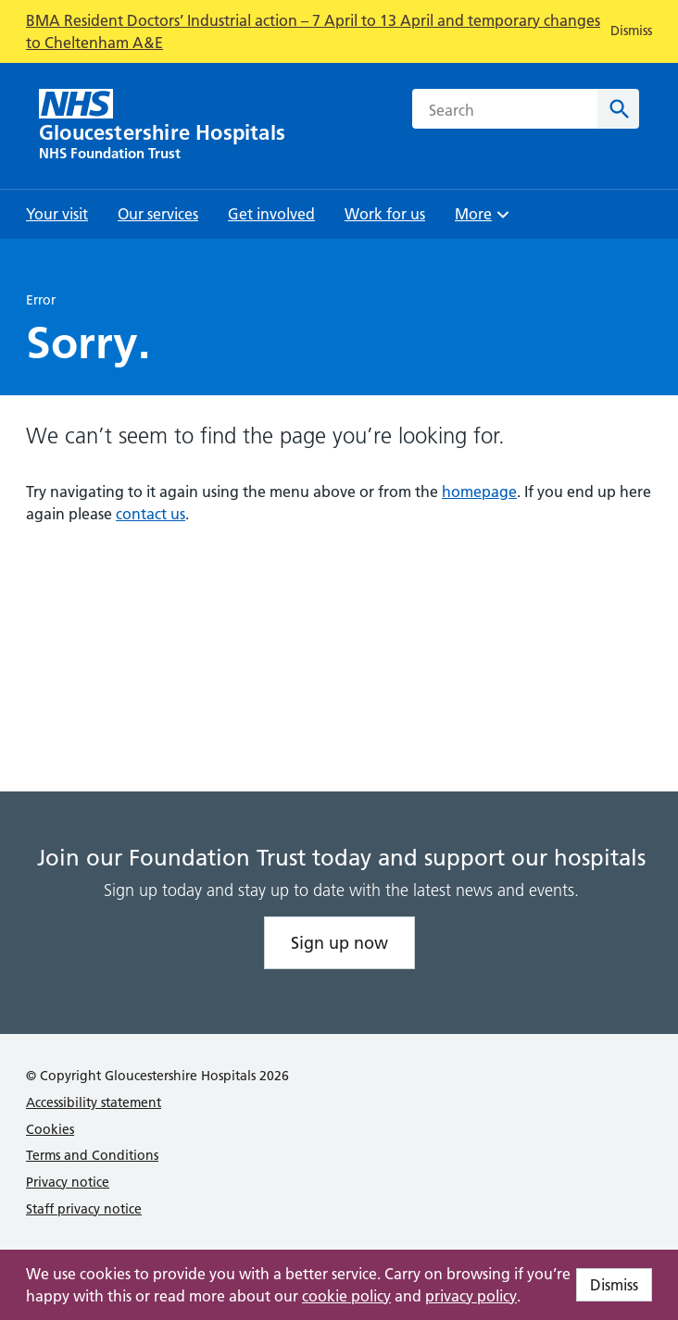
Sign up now (339, 942)
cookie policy (346, 1296)
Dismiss (614, 1285)
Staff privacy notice (84, 1209)
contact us (150, 513)
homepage (479, 491)
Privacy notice (67, 1182)
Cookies (50, 1129)
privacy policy (471, 1296)
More (484, 220)
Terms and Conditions (92, 1155)
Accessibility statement (93, 1102)
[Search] (618, 109)
